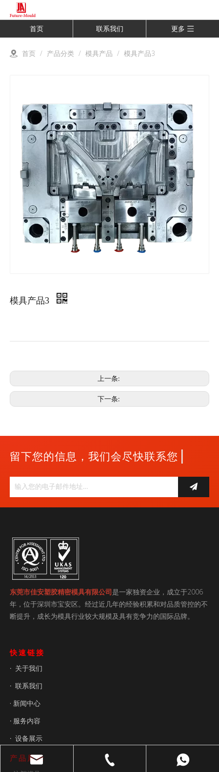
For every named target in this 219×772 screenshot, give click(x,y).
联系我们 (109, 28)
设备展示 (28, 738)
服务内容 (26, 720)
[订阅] (193, 487)
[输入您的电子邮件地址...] (91, 487)
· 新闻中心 (25, 703)
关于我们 (28, 668)
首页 (36, 28)
